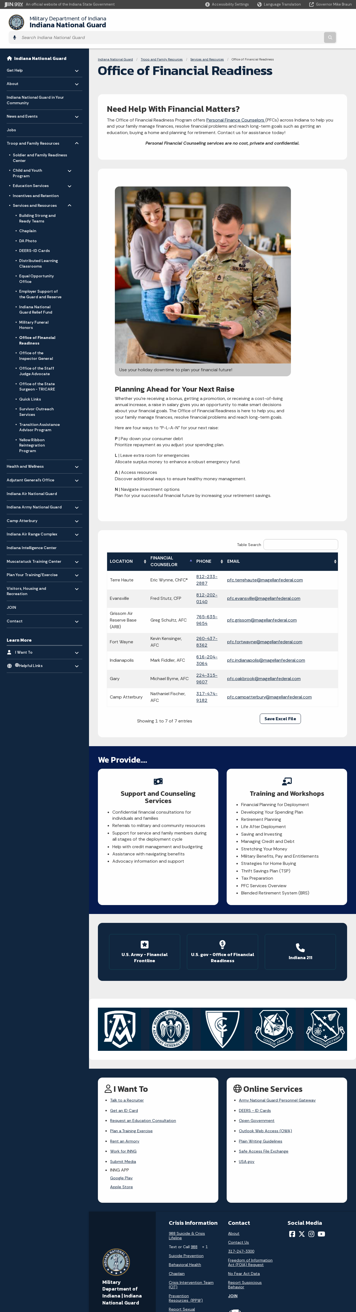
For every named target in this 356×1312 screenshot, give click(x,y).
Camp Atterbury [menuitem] (23, 506)
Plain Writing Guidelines (262, 980)
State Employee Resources (187, 1283)
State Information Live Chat (123, 1233)
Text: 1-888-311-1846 (118, 1289)
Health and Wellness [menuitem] (25, 452)
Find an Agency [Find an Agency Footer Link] (112, 1269)
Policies (169, 1253)
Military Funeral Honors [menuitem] (33, 312)
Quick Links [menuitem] (30, 386)
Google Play (122, 1019)
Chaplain (177, 1115)
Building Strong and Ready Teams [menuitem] (37, 205)
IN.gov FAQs (172, 1273)
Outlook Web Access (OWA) (267, 969)
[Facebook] (292, 1075)
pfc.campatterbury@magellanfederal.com (293, 536)
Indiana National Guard (61, 22)
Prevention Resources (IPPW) (186, 1139)
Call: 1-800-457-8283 (117, 1279)
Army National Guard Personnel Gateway (280, 936)
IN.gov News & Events (246, 1243)
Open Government (258, 958)
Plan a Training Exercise (133, 969)
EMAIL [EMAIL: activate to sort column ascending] (257, 407)
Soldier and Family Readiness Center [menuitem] (40, 144)
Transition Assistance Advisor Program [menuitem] (39, 414)
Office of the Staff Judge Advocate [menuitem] (36, 358)
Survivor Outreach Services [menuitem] (36, 398)
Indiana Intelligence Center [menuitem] (32, 534)
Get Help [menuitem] (23, 55)
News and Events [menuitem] (23, 102)
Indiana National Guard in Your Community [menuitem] (35, 87)
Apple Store (122, 1028)
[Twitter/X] (301, 1075)
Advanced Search (178, 1243)
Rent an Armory (126, 980)
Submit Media (124, 1001)
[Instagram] (311, 1075)
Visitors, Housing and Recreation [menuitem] (26, 576)
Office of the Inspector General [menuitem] (36, 342)
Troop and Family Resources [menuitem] (33, 129)
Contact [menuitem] (23, 606)
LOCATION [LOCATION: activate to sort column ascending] (121, 407)
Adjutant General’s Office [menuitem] (30, 465)
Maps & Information (245, 1233)
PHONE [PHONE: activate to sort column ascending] (224, 407)
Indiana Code (239, 1263)
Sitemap (170, 1263)
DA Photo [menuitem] (28, 227)
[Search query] (309, 22)
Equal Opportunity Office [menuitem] (36, 265)
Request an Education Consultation (146, 958)
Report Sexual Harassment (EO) (184, 1153)
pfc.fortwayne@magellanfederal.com (288, 481)
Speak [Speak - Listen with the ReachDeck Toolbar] (309, 1268)
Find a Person (110, 1259)
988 (194, 1088)
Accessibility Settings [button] (311, 1242)
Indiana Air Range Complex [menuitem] (32, 519)
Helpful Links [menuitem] (29, 653)
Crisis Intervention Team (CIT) (191, 1126)
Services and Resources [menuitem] (35, 191)
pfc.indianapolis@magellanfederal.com (289, 500)
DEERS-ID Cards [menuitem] (34, 237)
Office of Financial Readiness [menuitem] (37, 327)
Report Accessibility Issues (316, 1252)
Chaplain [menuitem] (27, 217)
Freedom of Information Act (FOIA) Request (250, 1104)
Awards (233, 1289)
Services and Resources (207, 46)
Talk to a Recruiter (128, 936)
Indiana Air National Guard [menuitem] (32, 480)
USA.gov (247, 1001)
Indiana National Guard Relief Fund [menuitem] (35, 296)
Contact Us (238, 1084)
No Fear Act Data (244, 1115)
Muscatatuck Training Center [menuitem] (34, 546)
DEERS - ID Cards (256, 947)
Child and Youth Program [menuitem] (29, 158)
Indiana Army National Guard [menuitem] (34, 492)
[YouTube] (321, 1075)
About (233, 1075)
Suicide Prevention (186, 1097)
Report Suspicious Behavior (245, 1126)
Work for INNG (124, 990)
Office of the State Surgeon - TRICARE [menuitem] (37, 373)
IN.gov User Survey (179, 1233)
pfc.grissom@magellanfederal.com (285, 463)
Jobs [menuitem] (11, 116)
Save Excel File (280, 558)
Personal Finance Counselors (235, 107)
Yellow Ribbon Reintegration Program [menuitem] (32, 432)
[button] (227, 4)
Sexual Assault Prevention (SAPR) (185, 1166)
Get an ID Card (125, 947)
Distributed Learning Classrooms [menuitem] (38, 250)
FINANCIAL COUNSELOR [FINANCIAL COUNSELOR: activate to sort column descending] (178, 407)
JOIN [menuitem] (11, 594)
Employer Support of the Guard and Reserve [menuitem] (40, 281)
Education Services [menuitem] (31, 171)
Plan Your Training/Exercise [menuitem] (32, 560)
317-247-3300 (241, 1092)
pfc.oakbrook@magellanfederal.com (287, 518)
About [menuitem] (23, 69)
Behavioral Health (185, 1106)
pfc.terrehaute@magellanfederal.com (288, 426)
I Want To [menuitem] (31, 637)
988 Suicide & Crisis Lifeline (187, 1077)
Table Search (287, 390)
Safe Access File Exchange (266, 990)
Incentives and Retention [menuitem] (36, 182)
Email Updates (240, 1253)
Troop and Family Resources (162, 46)
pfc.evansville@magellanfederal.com (287, 444)
